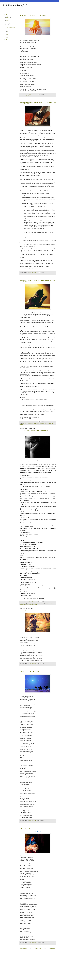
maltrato (48, 603)
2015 (6, 16)
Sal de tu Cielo (47, 423)
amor (23, 423)
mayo (7, 20)
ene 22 (8, 31)
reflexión (43, 423)
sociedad (35, 604)
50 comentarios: (34, 421)
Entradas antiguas (52, 948)
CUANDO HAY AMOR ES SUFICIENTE (32, 671)
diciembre (8, 17)
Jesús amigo (29, 273)
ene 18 (8, 32)
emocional (34, 603)
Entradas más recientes (23, 948)
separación (32, 604)
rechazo (29, 604)
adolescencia (24, 603)
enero (7, 24)
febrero (7, 23)
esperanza (24, 95)
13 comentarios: (34, 663)
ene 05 (8, 34)
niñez (24, 604)
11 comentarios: (34, 942)
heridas (26, 273)
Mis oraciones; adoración (29, 95)
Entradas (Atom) (26, 950)
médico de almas (33, 273)
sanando (37, 95)
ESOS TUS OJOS (25, 828)
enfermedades (38, 603)
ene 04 (8, 35)
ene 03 (8, 37)
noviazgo (27, 604)
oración (34, 95)
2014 (6, 39)
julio (7, 18)
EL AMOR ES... (24, 611)
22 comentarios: (34, 272)
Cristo (24, 273)
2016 (6, 14)
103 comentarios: (34, 601)
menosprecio (22, 604)
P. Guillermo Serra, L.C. (15, 5)
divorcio (31, 603)
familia (43, 603)
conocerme (28, 603)
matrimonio (51, 603)
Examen (41, 603)
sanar (39, 95)
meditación (30, 423)
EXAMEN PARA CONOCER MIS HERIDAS (34, 431)
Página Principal (38, 948)
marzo (7, 21)
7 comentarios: (34, 820)
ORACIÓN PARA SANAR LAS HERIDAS (33, 15)
